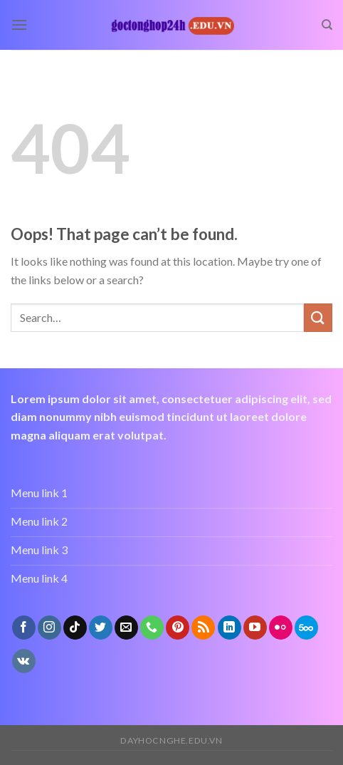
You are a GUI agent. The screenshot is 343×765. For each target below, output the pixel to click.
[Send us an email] (126, 627)
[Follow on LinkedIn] (229, 627)
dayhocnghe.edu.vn (171, 740)
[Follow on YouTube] (255, 627)
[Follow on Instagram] (49, 627)
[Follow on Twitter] (100, 627)
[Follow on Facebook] (24, 627)
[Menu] (19, 24)
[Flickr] (280, 627)
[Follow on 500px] (306, 627)
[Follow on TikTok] (75, 627)
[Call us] (152, 627)
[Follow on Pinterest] (177, 627)
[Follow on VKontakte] (24, 661)
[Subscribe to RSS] (203, 627)
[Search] (327, 24)
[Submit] (318, 317)
